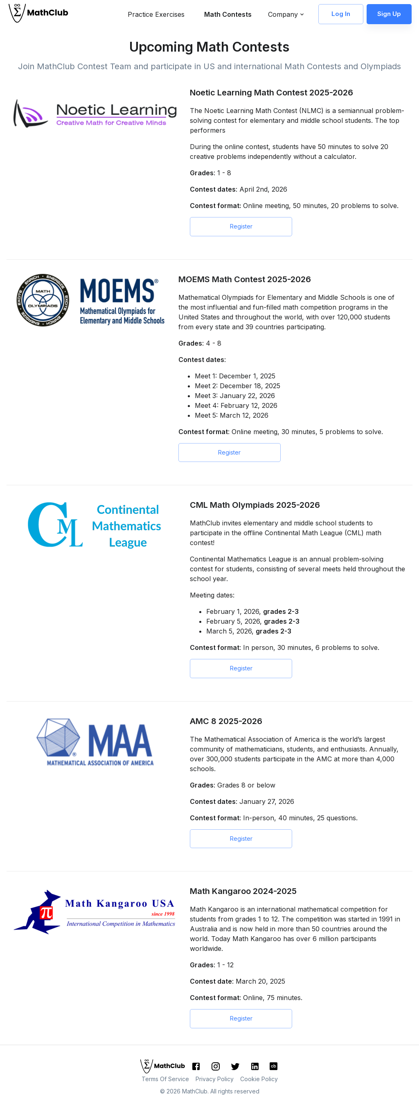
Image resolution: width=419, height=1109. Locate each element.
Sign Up (389, 14)
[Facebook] (196, 1066)
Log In (341, 14)
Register (241, 226)
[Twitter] (235, 1066)
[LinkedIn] (255, 1066)
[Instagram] (215, 1066)
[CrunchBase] (273, 1066)
